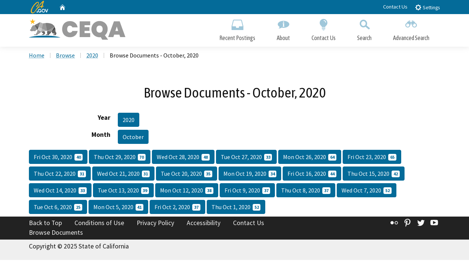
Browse (65, 56)
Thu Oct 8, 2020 (305, 191)
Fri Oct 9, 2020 (247, 191)
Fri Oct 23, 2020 (371, 157)
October (133, 137)
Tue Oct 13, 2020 (123, 191)
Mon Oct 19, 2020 (250, 174)
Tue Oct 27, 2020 (246, 157)
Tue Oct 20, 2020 (186, 174)
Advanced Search (411, 29)
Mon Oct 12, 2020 (186, 191)
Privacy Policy (155, 224)
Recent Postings (237, 29)
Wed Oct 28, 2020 (183, 157)
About (283, 29)
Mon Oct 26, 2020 (309, 157)
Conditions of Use (99, 224)
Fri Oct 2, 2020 (177, 207)
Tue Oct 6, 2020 (58, 207)
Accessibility (203, 224)
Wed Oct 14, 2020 (60, 191)
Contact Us (395, 6)
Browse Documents (56, 233)
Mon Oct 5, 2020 (118, 207)
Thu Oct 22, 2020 (60, 174)
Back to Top (45, 224)
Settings (427, 7)
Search (364, 29)
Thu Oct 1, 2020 (236, 207)
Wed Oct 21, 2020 (123, 174)
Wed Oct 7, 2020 (367, 191)
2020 (92, 56)
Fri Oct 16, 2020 (311, 174)
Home (36, 56)
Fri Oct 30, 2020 (58, 157)
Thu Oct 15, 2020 (373, 174)
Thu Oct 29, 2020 (120, 157)
